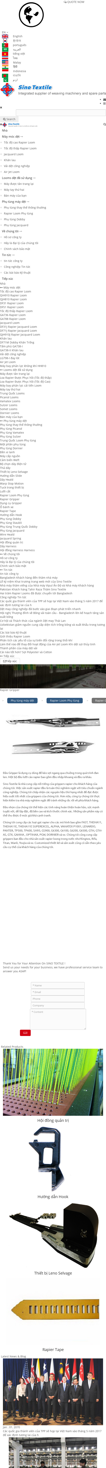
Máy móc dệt (11, 136)
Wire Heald (7, 534)
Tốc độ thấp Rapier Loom (20, 148)
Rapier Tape (8, 511)
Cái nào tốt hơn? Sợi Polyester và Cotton (26, 652)
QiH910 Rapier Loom (13, 295)
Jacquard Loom (13, 154)
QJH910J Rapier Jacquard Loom (20, 334)
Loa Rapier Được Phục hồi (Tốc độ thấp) (25, 377)
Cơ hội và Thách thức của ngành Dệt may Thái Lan (33, 621)
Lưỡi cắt (5, 491)
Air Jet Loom (12, 172)
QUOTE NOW (74, 2)
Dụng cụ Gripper (11, 503)
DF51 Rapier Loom (12, 307)
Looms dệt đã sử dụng (17, 178)
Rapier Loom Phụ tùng (18, 213)
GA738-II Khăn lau (11, 350)
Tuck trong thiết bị (12, 487)
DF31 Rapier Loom (12, 303)
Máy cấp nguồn (10, 456)
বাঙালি (11, 75)
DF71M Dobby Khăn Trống (17, 342)
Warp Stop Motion (12, 483)
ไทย (10, 58)
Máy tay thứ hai (14, 190)
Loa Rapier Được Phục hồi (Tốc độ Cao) (25, 381)
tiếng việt (13, 53)
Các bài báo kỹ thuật (17, 272)
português (14, 45)
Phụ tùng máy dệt (14, 201)
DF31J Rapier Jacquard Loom (18, 327)
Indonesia (14, 71)
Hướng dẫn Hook (11, 515)
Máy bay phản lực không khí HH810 (23, 366)
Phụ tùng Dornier (11, 448)
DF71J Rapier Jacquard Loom (18, 330)
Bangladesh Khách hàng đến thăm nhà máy (28, 577)
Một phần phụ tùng (13, 444)
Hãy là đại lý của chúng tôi (21, 243)
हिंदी (9, 66)
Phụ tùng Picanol (11, 428)
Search (9, 119)
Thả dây (5, 468)
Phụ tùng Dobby (14, 219)
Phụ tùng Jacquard (16, 225)
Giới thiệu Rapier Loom (15, 636)
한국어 (11, 40)
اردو (10, 80)
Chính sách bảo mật (17, 249)
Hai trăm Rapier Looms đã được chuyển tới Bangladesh (36, 593)
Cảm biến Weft (9, 460)
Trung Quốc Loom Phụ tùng (18, 440)
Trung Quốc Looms (12, 393)
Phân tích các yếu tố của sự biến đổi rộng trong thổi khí (36, 640)
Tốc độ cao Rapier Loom (19, 142)
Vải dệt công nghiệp (17, 166)
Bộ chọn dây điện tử (13, 464)
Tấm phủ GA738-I (11, 346)
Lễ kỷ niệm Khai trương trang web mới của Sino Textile (36, 581)
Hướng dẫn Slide (11, 476)
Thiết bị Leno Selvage (14, 472)
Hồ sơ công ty (13, 237)
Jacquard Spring (10, 538)
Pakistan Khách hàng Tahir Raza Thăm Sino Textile (33, 589)
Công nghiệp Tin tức (17, 267)
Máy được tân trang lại (19, 184)
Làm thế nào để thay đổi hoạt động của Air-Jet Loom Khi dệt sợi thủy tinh (47, 644)
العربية (11, 49)
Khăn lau (10, 160)
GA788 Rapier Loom (13, 319)
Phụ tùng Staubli (11, 523)
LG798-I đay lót (9, 358)
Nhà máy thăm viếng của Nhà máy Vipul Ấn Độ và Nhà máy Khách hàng (47, 585)
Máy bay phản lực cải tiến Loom (20, 385)
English (12, 36)
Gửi (25, 1033)
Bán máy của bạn (15, 195)
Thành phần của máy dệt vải (18, 648)
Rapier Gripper (10, 499)
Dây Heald (6, 479)
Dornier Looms (9, 413)
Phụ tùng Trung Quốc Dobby (18, 526)
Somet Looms (8, 409)
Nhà (4, 130)
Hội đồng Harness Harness (17, 550)
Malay (11, 62)
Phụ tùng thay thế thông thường (25, 207)
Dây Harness (8, 546)
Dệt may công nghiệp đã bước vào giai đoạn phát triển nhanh (40, 609)
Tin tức (6, 255)
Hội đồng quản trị (11, 542)
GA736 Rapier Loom (13, 315)
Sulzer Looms (8, 405)
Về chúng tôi (10, 231)
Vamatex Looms (10, 401)
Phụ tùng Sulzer (10, 436)
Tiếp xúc (7, 279)
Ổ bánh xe (6, 507)
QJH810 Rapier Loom (13, 299)
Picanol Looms (9, 397)
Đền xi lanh (7, 452)
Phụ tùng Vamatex (12, 432)
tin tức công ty (13, 261)
